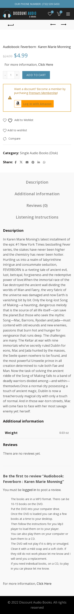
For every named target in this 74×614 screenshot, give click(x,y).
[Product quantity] (11, 75)
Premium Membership (43, 93)
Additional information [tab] (37, 193)
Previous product (53, 24)
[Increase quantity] (17, 75)
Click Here (45, 64)
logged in (29, 490)
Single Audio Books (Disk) (39, 153)
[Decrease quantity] (5, 75)
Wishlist (52, 12)
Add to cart (36, 75)
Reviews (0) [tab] (37, 205)
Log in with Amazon (33, 103)
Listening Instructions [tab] (37, 217)
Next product (63, 24)
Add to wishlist (17, 130)
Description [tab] (37, 182)
